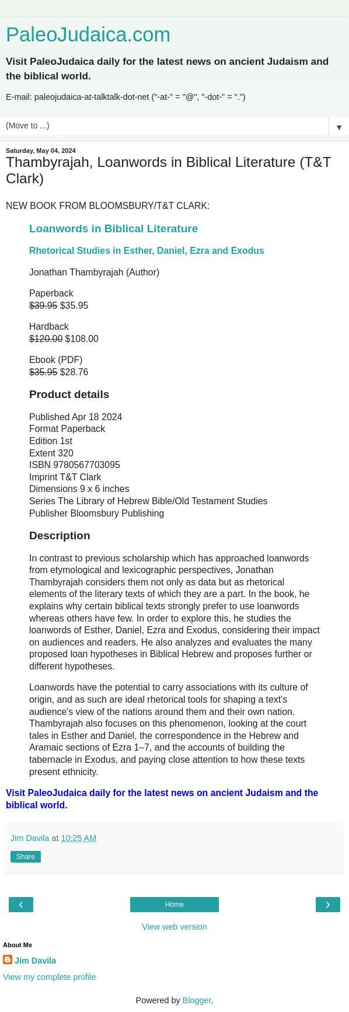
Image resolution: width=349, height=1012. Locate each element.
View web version (174, 926)
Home (174, 905)
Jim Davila (35, 960)
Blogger (197, 1000)
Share (25, 857)
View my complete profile (49, 977)
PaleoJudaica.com (88, 34)
